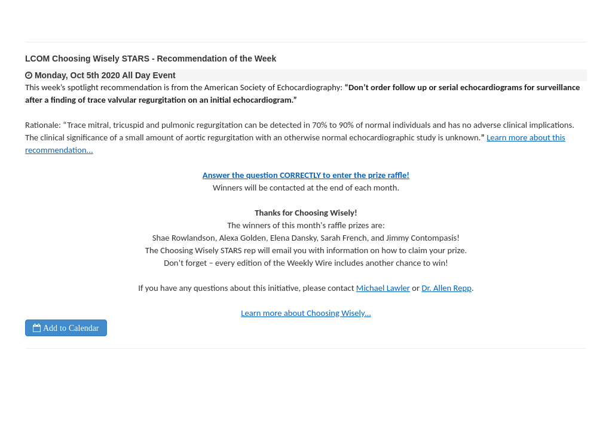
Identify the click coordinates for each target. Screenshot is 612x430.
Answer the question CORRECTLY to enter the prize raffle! (306, 175)
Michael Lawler (383, 287)
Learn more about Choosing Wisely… (306, 313)
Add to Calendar (70, 328)
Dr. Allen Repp (446, 287)
